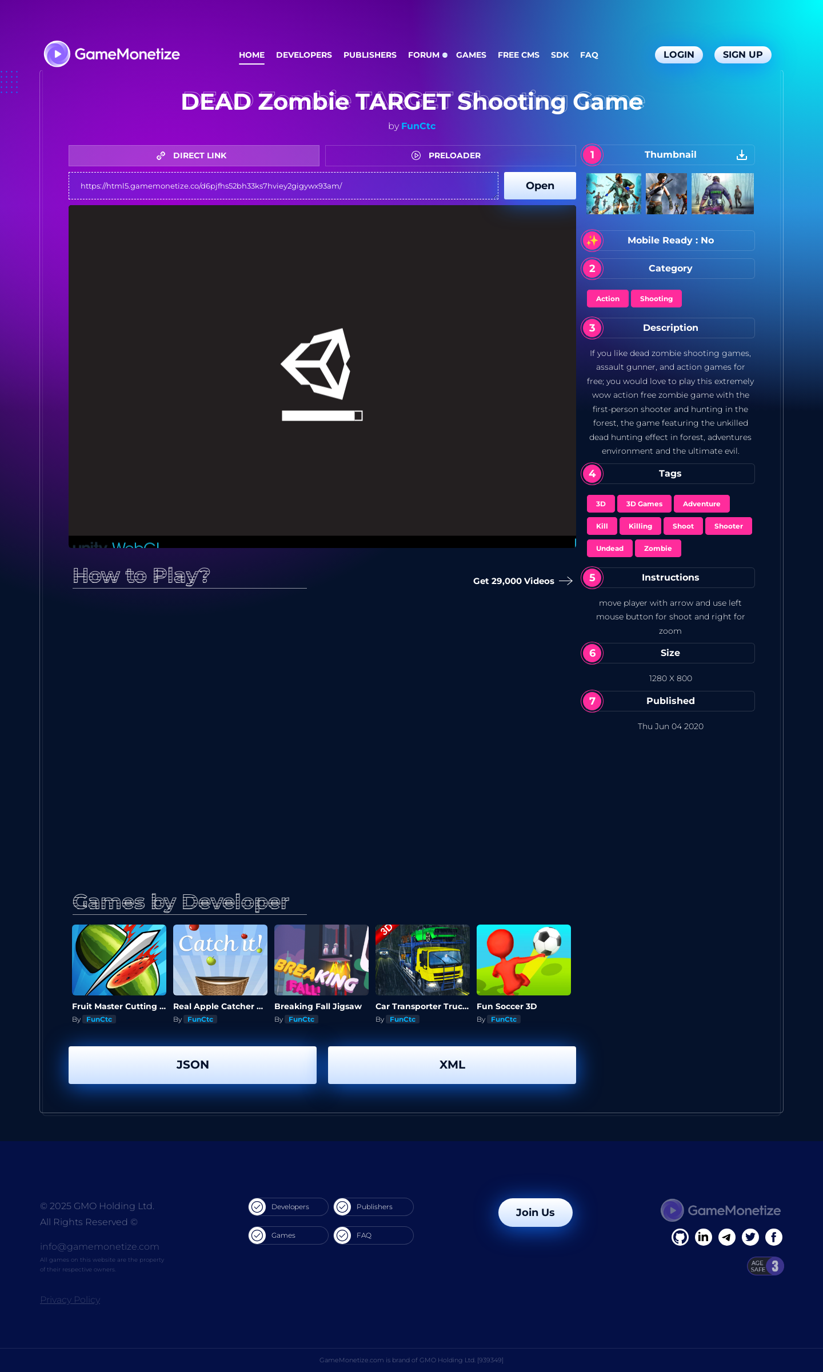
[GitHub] (773, 1237)
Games (471, 55)
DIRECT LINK (194, 155)
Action (608, 298)
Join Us (535, 1212)
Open (540, 185)
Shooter (728, 526)
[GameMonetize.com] (111, 55)
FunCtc (418, 126)
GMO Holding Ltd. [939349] (462, 1360)
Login (679, 54)
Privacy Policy (70, 1299)
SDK (560, 55)
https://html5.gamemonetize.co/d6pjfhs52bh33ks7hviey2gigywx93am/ (283, 185)
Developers (304, 55)
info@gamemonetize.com (99, 1246)
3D (601, 503)
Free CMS (519, 55)
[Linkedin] (727, 1237)
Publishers (370, 55)
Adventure (702, 503)
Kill (602, 526)
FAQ (589, 55)
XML (452, 1064)
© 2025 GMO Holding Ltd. (97, 1206)
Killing (640, 526)
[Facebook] (680, 1237)
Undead (610, 548)
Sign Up (743, 54)
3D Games (644, 503)
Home (252, 55)
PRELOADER (449, 155)
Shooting (656, 298)
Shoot (683, 526)
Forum (424, 55)
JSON (193, 1064)
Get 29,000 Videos (520, 581)
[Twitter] (750, 1237)
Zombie (658, 548)
